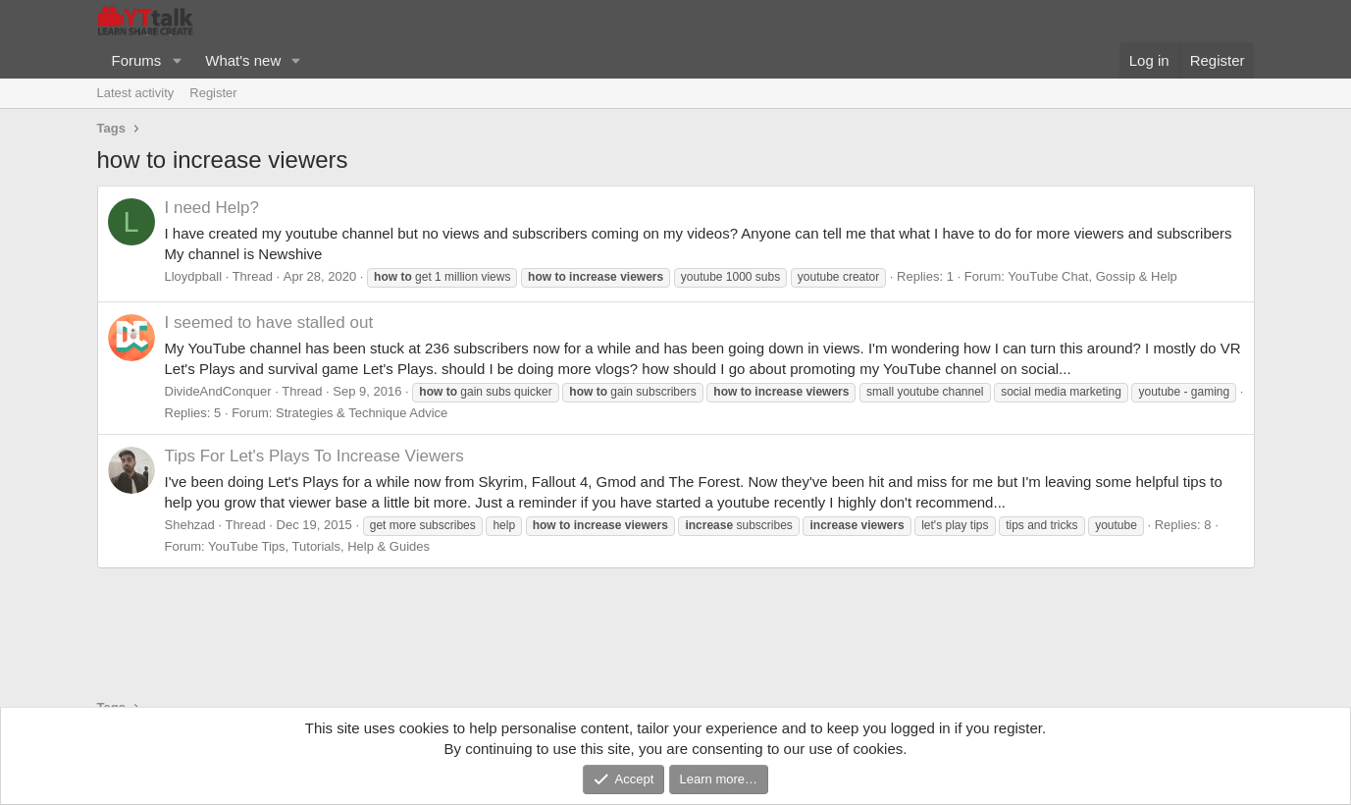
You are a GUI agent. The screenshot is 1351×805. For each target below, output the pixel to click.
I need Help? (212, 207)
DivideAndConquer (218, 391)
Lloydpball (194, 276)
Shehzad (190, 524)
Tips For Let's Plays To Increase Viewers (314, 456)
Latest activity (136, 92)
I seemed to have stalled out (269, 322)
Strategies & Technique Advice (361, 412)
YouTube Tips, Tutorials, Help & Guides (319, 546)
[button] (176, 60)
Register (212, 92)
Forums (137, 60)
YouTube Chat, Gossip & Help (1092, 276)
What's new (243, 60)
